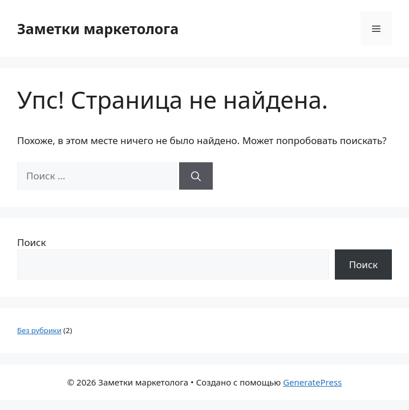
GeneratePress (312, 382)
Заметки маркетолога (98, 28)
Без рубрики (39, 330)
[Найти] (196, 176)
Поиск (31, 242)
